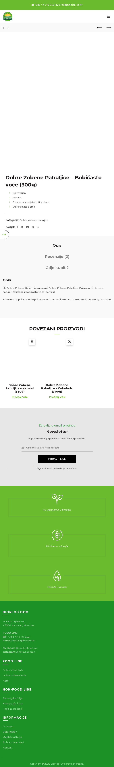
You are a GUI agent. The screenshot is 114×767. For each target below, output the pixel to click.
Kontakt (8, 747)
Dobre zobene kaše (14, 675)
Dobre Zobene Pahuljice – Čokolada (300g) (57, 388)
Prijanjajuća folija (13, 703)
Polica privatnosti (13, 742)
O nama (7, 726)
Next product (109, 27)
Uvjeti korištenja (12, 737)
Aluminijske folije (12, 698)
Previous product (99, 27)
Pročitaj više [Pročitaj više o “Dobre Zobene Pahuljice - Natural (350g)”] (20, 397)
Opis (57, 245)
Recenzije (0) (57, 256)
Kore (6, 680)
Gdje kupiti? (57, 268)
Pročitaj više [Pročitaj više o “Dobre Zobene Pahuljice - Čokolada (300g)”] (57, 397)
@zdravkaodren (25, 651)
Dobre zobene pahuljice (34, 220)
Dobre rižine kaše (13, 670)
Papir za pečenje (13, 708)
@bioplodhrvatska (26, 648)
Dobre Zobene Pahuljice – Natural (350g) (20, 388)
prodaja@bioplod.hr (70, 4)
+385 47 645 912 (44, 4)
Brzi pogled (32, 342)
